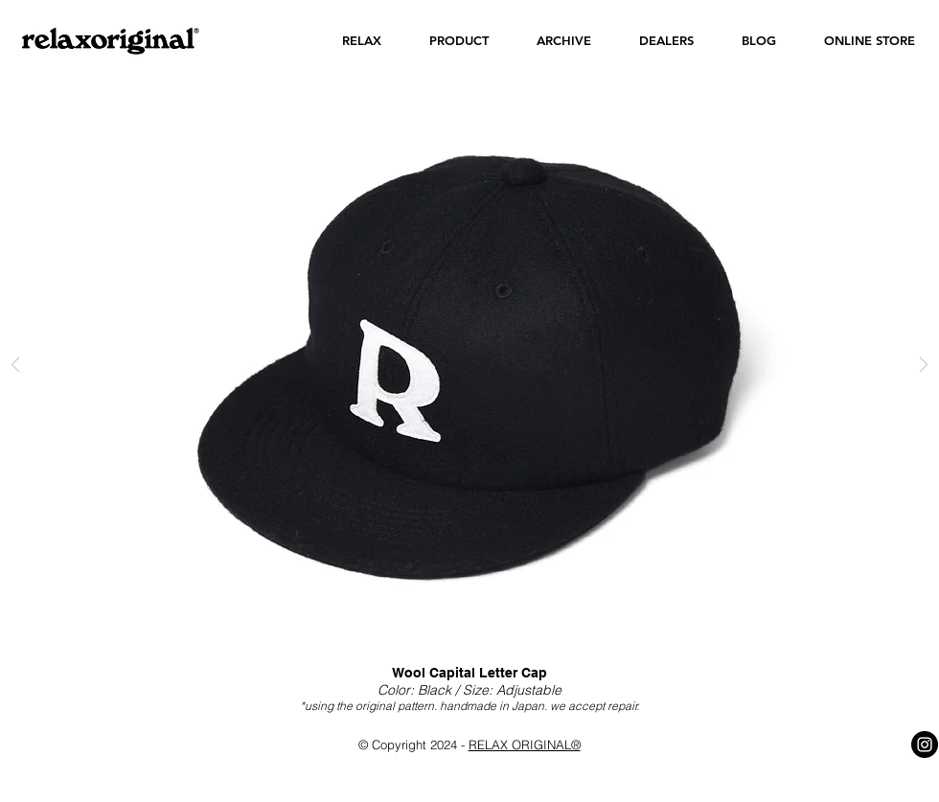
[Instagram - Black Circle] (924, 744)
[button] (361, 41)
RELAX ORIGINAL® (525, 744)
